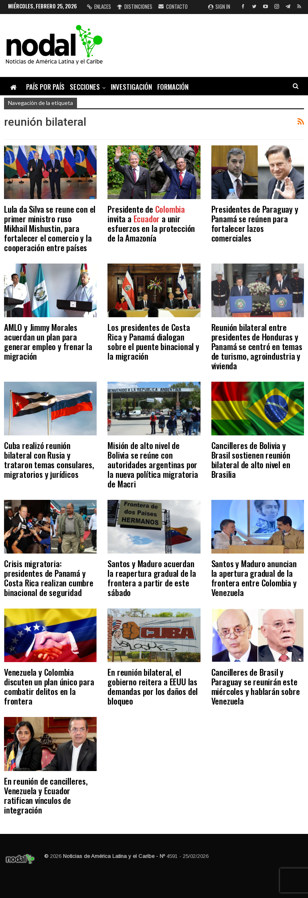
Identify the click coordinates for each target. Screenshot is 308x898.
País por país (45, 87)
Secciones (85, 87)
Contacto (173, 6)
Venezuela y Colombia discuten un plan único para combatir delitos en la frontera (49, 686)
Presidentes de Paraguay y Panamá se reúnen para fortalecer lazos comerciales (254, 223)
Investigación (131, 87)
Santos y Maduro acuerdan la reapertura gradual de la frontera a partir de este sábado (151, 577)
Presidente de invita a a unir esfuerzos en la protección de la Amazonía (151, 223)
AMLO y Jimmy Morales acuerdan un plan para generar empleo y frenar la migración (48, 341)
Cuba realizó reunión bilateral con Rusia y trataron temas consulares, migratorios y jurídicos (49, 459)
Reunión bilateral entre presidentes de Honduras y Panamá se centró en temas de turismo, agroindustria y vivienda (256, 346)
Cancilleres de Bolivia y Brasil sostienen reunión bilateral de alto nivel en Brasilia (250, 459)
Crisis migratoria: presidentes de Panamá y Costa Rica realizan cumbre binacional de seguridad (48, 577)
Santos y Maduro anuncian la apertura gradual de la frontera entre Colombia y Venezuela (254, 577)
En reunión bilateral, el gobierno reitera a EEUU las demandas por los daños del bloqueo (152, 686)
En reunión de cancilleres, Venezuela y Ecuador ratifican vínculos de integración (46, 795)
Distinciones (134, 6)
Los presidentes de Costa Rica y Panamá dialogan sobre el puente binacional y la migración (153, 341)
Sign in (219, 6)
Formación (172, 87)
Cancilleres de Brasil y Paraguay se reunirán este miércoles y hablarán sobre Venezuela (255, 686)
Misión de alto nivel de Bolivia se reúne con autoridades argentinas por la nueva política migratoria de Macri (152, 464)
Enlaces (99, 6)
